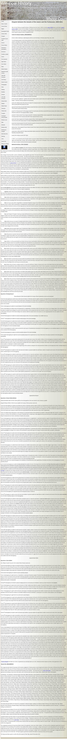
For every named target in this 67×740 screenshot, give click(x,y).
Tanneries (3, 108)
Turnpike (3, 113)
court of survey (13, 162)
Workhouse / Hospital (3, 130)
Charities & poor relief (4, 39)
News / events (4, 23)
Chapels (3, 36)
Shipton (2, 103)
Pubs (2, 87)
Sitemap (3, 136)
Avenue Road (4, 26)
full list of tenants (5, 661)
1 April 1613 (16, 719)
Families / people (4, 54)
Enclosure (3, 51)
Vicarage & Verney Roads (4, 116)
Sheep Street (4, 101)
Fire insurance (4, 59)
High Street (3, 61)
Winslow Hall (4, 127)
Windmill (3, 124)
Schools (3, 94)
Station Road (4, 105)
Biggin (2, 28)
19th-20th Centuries (3, 76)
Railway (3, 89)
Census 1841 (4, 33)
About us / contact (5, 143)
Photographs (4, 84)
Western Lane (4, 119)
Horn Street (3, 64)
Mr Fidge (2, 470)
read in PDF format (47, 670)
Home (2, 21)
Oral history (3, 79)
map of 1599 (50, 27)
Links (2, 138)
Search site (3, 141)
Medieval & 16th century (4, 72)
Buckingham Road (5, 31)
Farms (2, 56)
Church (2, 42)
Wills (2, 122)
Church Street (4, 45)
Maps (2, 66)
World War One (4, 133)
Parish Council (4, 82)
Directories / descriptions (3, 48)
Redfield (3, 92)
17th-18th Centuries (3, 97)
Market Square (4, 69)
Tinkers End (3, 110)
